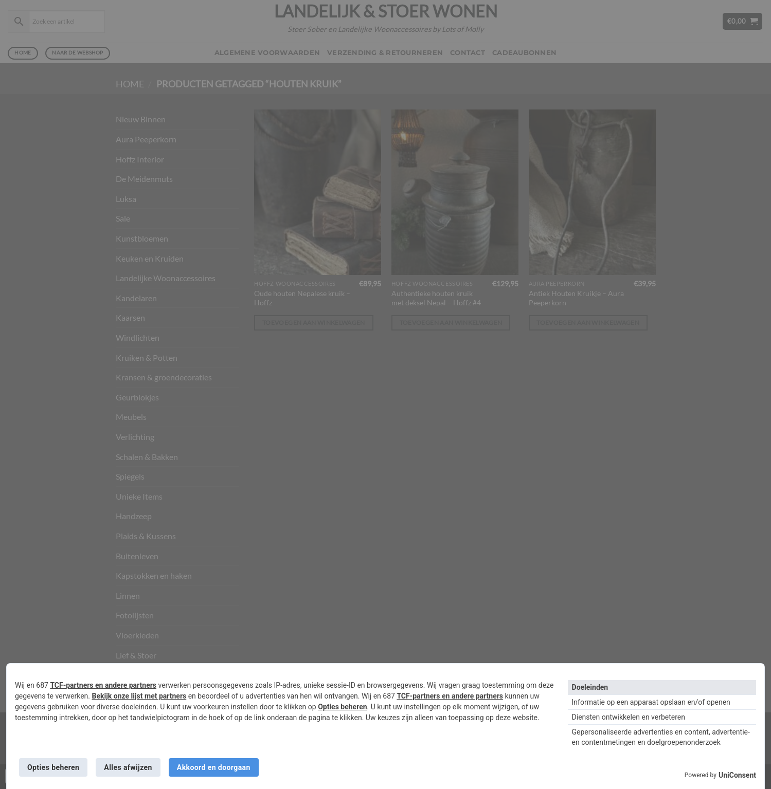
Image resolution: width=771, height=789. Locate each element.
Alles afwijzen (128, 767)
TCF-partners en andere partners (103, 685)
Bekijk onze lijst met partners (139, 696)
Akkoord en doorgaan (213, 767)
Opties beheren (342, 707)
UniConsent (737, 775)
